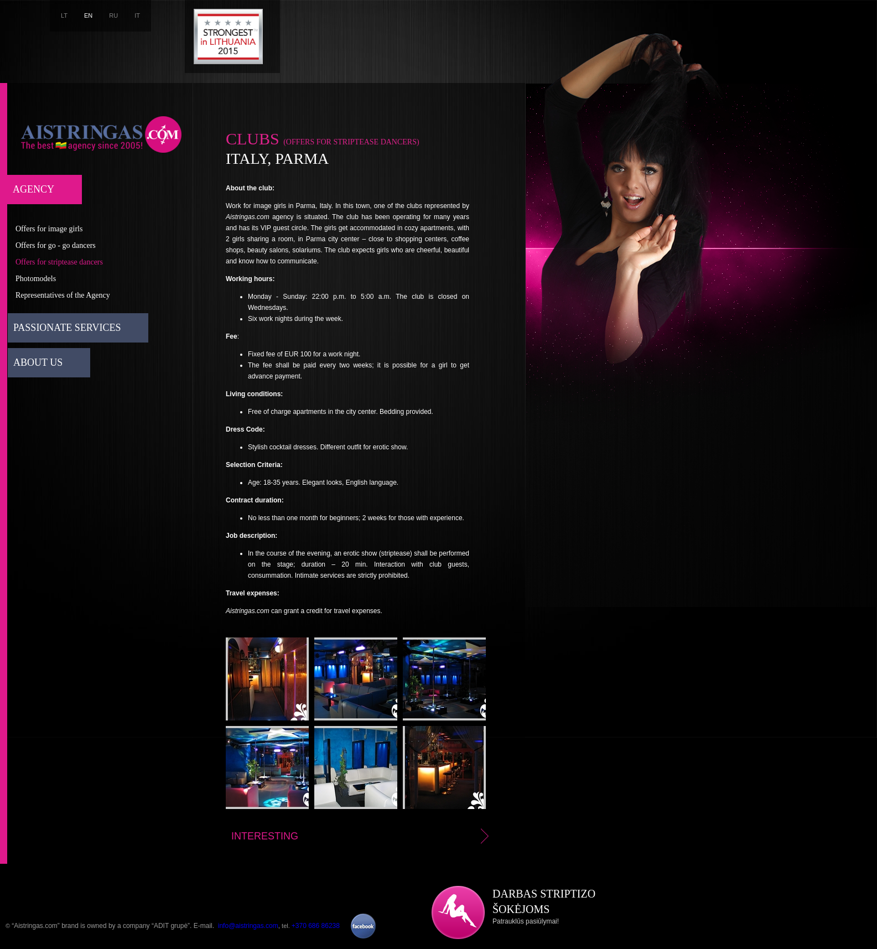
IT (137, 15)
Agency (33, 189)
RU (113, 15)
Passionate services (67, 327)
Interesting (361, 836)
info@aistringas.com (248, 926)
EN (88, 15)
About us (38, 362)
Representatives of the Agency (62, 295)
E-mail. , (237, 926)
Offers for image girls (48, 229)
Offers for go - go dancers (55, 245)
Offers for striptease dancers (59, 262)
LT (64, 15)
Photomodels (35, 278)
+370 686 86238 (316, 926)
